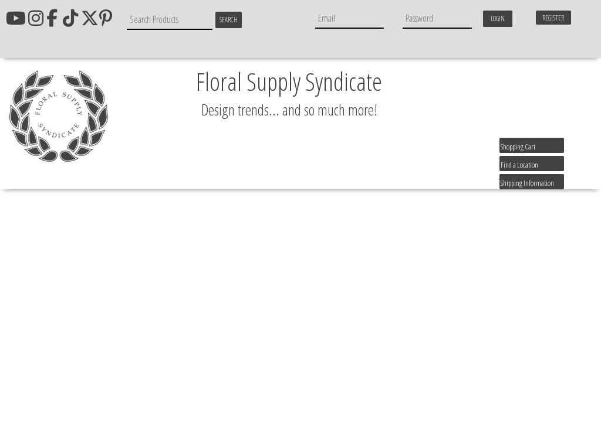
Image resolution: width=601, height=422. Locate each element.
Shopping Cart (518, 146)
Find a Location (519, 164)
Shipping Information (527, 183)
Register (553, 18)
